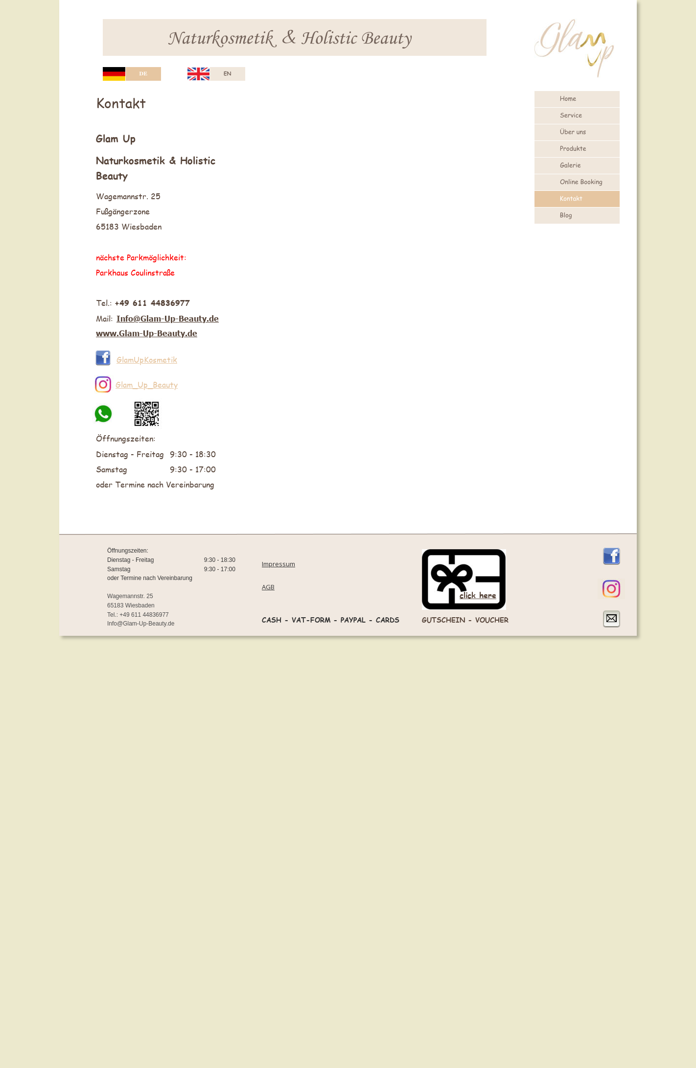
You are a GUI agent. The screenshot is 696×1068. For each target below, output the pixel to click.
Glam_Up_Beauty (147, 384)
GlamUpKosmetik (146, 359)
